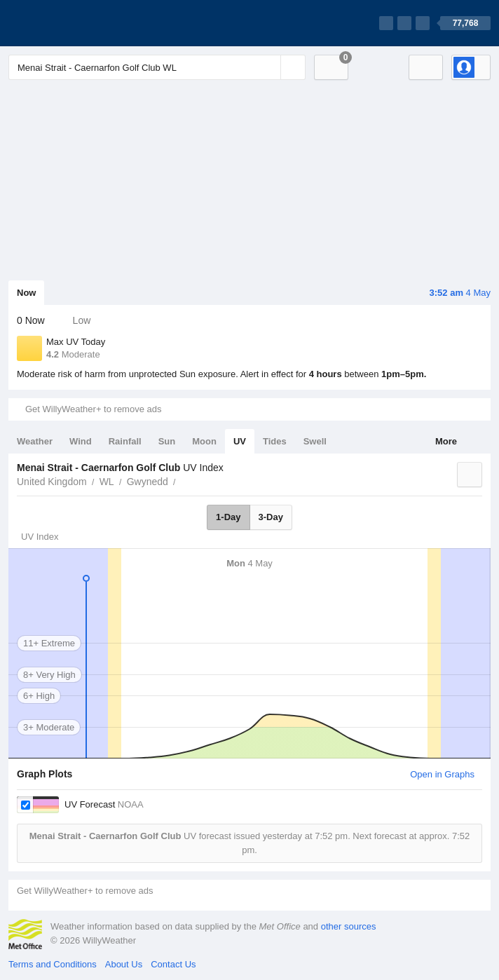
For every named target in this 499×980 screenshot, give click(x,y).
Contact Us (173, 964)
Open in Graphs (442, 774)
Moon (204, 441)
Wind (80, 441)
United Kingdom (52, 481)
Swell (315, 441)
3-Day (271, 517)
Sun (167, 441)
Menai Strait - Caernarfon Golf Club (184, 480)
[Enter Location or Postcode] (157, 67)
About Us (123, 964)
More (446, 441)
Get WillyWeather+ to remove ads (93, 409)
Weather (35, 441)
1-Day (228, 517)
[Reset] (268, 67)
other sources (348, 926)
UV (239, 441)
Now (26, 292)
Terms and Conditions (52, 964)
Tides (275, 441)
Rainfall (125, 441)
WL (107, 481)
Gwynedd (147, 481)
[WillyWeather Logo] (74, 23)
